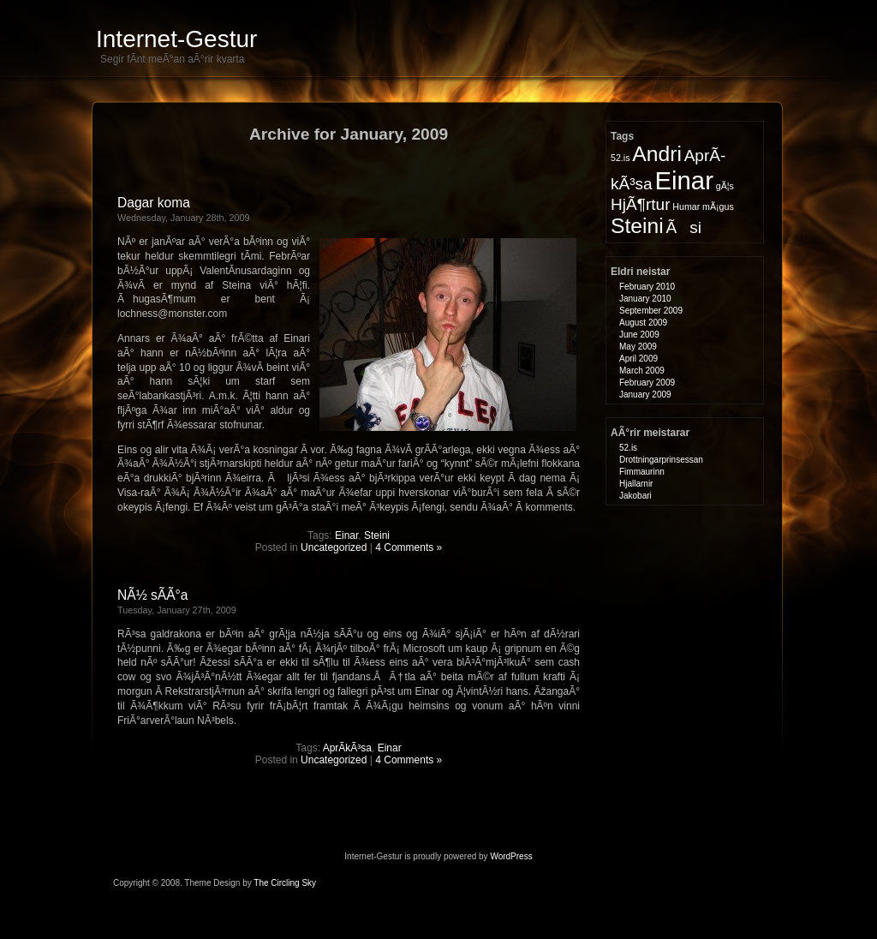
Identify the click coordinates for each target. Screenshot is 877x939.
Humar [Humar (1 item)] (686, 206)
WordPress (511, 856)
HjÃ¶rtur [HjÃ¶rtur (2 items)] (641, 204)
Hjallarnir (636, 483)
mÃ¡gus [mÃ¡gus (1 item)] (718, 206)
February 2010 (647, 286)
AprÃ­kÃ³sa (347, 748)
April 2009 (638, 358)
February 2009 (647, 382)
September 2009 (651, 310)
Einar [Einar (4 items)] (683, 180)
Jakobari (635, 495)
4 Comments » (408, 547)
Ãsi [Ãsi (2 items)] (683, 227)
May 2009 (638, 346)
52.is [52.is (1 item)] (620, 158)
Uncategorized (334, 547)
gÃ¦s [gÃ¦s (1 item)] (725, 186)
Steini (377, 535)
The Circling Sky (285, 883)
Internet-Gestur (176, 39)
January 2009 (645, 394)
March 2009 (642, 370)
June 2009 (639, 334)
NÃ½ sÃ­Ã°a (152, 595)
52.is (628, 447)
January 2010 (645, 298)
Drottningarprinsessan (661, 459)
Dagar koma (153, 202)
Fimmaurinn (642, 471)
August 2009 (643, 322)
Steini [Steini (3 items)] (637, 225)
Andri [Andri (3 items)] (657, 153)
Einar (346, 535)
